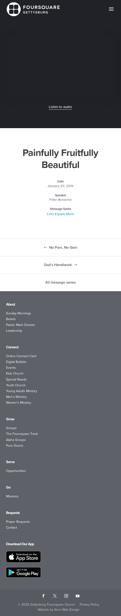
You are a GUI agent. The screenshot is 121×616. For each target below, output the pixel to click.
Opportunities (16, 470)
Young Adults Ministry (21, 391)
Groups (11, 428)
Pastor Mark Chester (20, 324)
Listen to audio (60, 106)
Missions (12, 496)
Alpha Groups (16, 439)
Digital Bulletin (16, 361)
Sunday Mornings (18, 313)
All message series (60, 282)
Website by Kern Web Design (58, 609)
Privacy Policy (89, 604)
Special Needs (16, 379)
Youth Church (16, 385)
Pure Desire (14, 445)
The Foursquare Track (22, 433)
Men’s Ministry (16, 396)
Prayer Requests (18, 521)
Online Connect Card (21, 356)
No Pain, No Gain (63, 247)
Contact (11, 527)
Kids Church (14, 373)
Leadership (14, 330)
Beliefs (11, 319)
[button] (111, 12)
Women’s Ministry (18, 402)
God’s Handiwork (58, 264)
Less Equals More (60, 214)
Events (11, 367)
